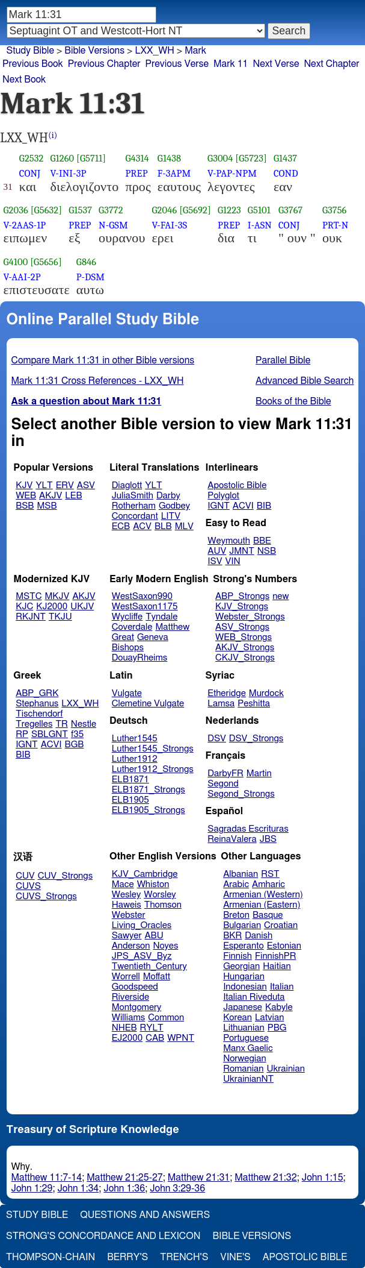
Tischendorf (39, 713)
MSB (47, 505)
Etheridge (226, 693)
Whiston (153, 884)
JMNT (241, 551)
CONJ (29, 173)
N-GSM (113, 225)
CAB (155, 1038)
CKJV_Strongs (245, 657)
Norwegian (244, 1058)
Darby (168, 495)
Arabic (236, 884)
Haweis (126, 904)
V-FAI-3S (169, 225)
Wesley (126, 894)
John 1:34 (78, 1188)
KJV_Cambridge (145, 874)
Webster (129, 915)
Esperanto (243, 945)
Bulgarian (242, 925)
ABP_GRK (37, 693)
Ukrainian (286, 1068)
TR (61, 724)
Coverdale (132, 627)
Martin (259, 773)
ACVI (243, 505)
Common (166, 1017)
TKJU (60, 616)
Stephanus (37, 703)
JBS (268, 839)
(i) (52, 135)
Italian (282, 986)
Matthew (172, 627)
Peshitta (254, 703)
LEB (73, 495)
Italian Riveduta (253, 997)
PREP (136, 173)
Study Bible (30, 50)
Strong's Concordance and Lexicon (103, 1236)
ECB (121, 526)
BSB (25, 505)
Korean (237, 1017)
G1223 (229, 210)
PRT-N (335, 225)
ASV (86, 485)
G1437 (285, 158)
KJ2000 (51, 606)
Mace (123, 884)
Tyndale (161, 616)
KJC (24, 606)
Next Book (24, 79)
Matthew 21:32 (265, 1177)
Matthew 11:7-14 (46, 1177)
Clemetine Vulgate (148, 703)
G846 (86, 262)
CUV (25, 875)
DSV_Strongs (256, 738)
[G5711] (91, 158)
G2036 (16, 210)
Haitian (277, 966)
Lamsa (221, 703)
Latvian (269, 1017)
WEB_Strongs (243, 637)
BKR (232, 935)
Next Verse (276, 64)
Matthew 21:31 (199, 1177)
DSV (216, 738)
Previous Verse (177, 64)
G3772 (111, 210)
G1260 (63, 158)
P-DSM (90, 277)
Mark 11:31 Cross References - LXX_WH (97, 381)
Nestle (83, 724)
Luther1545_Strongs (153, 748)
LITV (170, 516)
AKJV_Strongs (244, 647)
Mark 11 (230, 64)
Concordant (135, 516)
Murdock (266, 693)
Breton (236, 915)
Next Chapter (331, 64)
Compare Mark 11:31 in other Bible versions (103, 360)
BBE (262, 540)
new (280, 596)
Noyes (165, 945)
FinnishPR (275, 956)
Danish (258, 935)
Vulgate (127, 693)
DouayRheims (140, 657)
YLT (43, 485)
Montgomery (137, 1007)
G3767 (290, 210)
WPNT (180, 1038)
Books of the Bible (293, 401)
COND (286, 173)
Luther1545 (135, 738)
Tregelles (34, 724)
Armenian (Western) (263, 894)
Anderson (131, 945)
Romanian (243, 1068)
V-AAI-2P (22, 277)
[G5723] (251, 158)
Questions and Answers (145, 1215)
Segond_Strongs (240, 794)
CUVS (28, 886)
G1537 (80, 210)
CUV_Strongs (65, 875)
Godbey (174, 505)
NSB (266, 551)
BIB (264, 505)
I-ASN (260, 225)
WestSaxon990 (142, 596)
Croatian (281, 925)
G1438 (169, 158)
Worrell (126, 976)
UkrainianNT (248, 1079)
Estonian (284, 945)
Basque (268, 915)
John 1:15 (322, 1177)
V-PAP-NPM (232, 173)
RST (270, 874)
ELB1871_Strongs (148, 789)
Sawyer (127, 935)
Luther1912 (135, 759)
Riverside (130, 997)
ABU (153, 935)
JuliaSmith (132, 495)
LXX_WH (80, 703)
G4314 (137, 158)
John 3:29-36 (177, 1188)
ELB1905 (130, 800)
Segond (222, 783)
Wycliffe (127, 616)
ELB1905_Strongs (148, 810)
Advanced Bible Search (305, 381)
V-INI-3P (69, 173)
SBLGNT (49, 734)
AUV (216, 551)
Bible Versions (94, 50)
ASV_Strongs (242, 627)
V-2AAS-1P (25, 225)
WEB (26, 495)
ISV (214, 561)
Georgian (241, 966)
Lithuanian (244, 1027)
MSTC (28, 596)
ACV (142, 526)
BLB (163, 526)
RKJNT (31, 616)
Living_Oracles (142, 925)
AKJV (50, 495)
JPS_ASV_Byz (142, 956)
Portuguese (246, 1038)
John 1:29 (32, 1188)
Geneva (152, 637)
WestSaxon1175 (145, 606)
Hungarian (244, 976)
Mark (195, 50)
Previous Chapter (104, 64)
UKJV (82, 606)
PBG (277, 1027)
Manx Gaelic (248, 1048)
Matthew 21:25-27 (125, 1177)
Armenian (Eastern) (261, 904)
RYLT (151, 1027)
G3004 (220, 158)
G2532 (31, 158)
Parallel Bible (283, 360)
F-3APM (174, 173)
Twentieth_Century (149, 966)
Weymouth (228, 540)
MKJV (57, 596)
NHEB (124, 1027)
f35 (77, 734)
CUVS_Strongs (46, 896)
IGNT (218, 505)
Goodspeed (135, 986)
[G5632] (47, 210)
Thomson (163, 904)
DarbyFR (225, 773)
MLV (184, 526)
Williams (129, 1017)
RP (22, 734)
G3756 (334, 210)
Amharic (268, 884)
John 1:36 (124, 1188)
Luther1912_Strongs (153, 769)
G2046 (164, 210)
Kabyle (279, 1007)
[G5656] (46, 262)
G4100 (16, 262)
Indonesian (245, 986)
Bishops (128, 647)
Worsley (160, 894)
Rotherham (134, 505)
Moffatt (156, 976)
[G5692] (195, 210)
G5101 (259, 210)
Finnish (237, 956)
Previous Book (32, 64)
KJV (24, 485)
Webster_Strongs (250, 616)
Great (123, 637)
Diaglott (127, 485)
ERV (65, 485)
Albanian (240, 874)
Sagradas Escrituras (247, 828)
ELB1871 (130, 779)
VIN (232, 561)
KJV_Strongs (241, 606)
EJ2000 (127, 1038)
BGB (74, 744)
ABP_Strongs (242, 596)
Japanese (242, 1007)
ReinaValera (231, 839)
